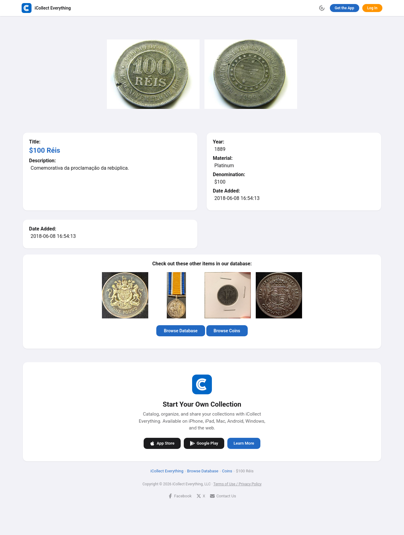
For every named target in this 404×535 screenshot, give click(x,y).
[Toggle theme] (322, 8)
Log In (372, 8)
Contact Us (223, 496)
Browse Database (180, 330)
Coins (227, 471)
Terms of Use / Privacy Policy (237, 484)
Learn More (244, 443)
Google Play (204, 443)
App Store (162, 443)
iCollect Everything (166, 471)
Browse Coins (227, 330)
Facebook (179, 496)
